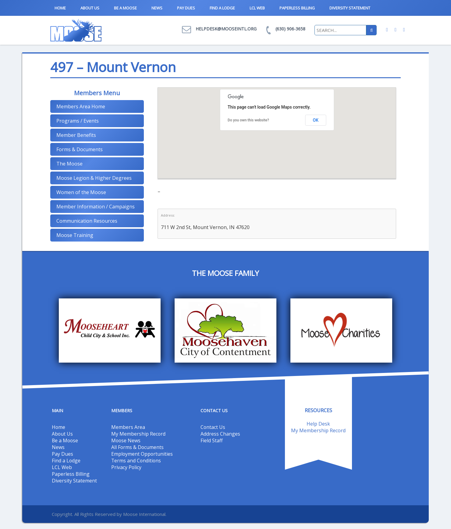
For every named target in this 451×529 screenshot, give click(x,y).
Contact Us (213, 427)
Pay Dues (186, 8)
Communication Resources (86, 221)
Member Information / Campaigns (95, 206)
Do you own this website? (248, 120)
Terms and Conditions (136, 460)
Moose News (126, 440)
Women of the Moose (81, 192)
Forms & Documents (79, 149)
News (156, 8)
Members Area (128, 427)
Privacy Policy (126, 467)
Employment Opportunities (142, 454)
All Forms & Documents (137, 447)
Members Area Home (80, 106)
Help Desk (318, 423)
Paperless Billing (297, 8)
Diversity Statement (349, 8)
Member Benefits (76, 135)
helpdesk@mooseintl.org (226, 29)
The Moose (69, 163)
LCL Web (257, 8)
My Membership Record (138, 433)
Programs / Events (77, 120)
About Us (89, 8)
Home (60, 8)
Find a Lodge (222, 8)
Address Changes (220, 433)
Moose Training (74, 235)
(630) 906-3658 (290, 29)
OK (316, 120)
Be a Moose (125, 8)
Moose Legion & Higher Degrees (94, 178)
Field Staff (212, 440)
